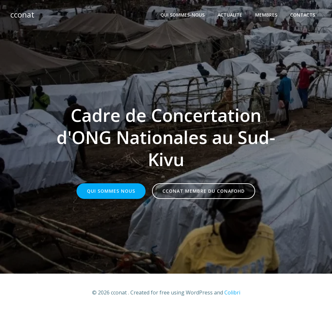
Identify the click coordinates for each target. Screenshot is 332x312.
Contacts (302, 15)
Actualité (230, 15)
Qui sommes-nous (182, 15)
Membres (266, 15)
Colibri (232, 292)
